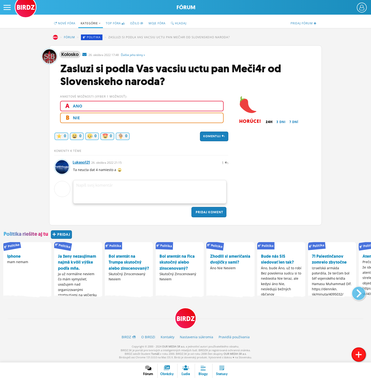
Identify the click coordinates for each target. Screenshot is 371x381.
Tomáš (155, 354)
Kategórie (91, 23)
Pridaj (209, 212)
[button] (355, 292)
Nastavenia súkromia (196, 337)
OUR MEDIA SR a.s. (173, 347)
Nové (64, 23)
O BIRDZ (148, 337)
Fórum (186, 7)
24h (269, 122)
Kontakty (167, 337)
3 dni (281, 122)
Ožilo (136, 23)
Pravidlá (234, 337)
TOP (115, 23)
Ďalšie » (133, 55)
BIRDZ (55, 37)
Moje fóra (157, 23)
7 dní (293, 122)
